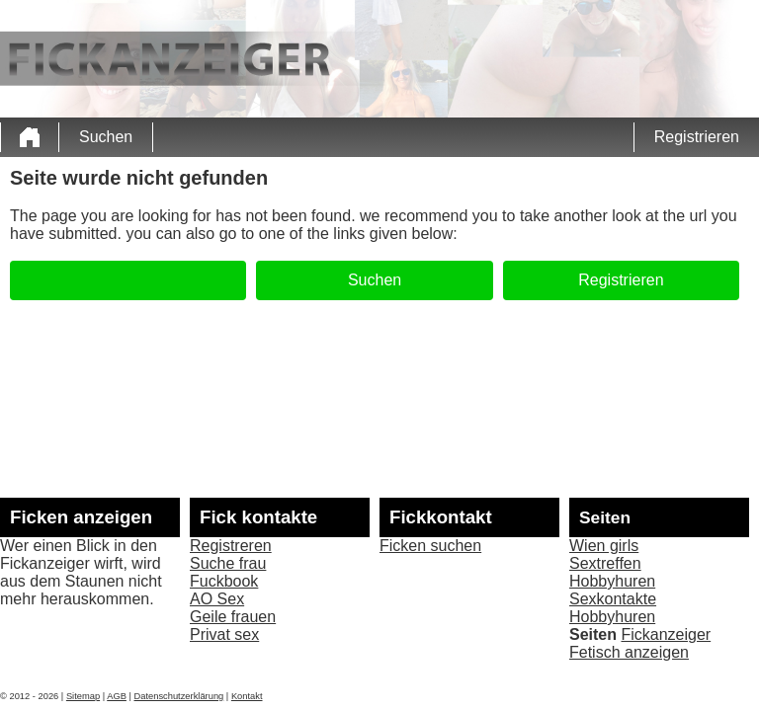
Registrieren (696, 136)
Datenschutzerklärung (179, 696)
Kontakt (247, 696)
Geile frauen (233, 616)
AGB (116, 696)
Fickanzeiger (666, 634)
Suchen (105, 136)
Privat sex (224, 634)
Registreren (231, 545)
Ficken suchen (430, 545)
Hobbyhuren (612, 581)
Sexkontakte (612, 599)
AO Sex (217, 599)
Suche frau (228, 563)
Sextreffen (605, 563)
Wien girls (603, 545)
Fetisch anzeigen (629, 652)
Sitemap (83, 696)
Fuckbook (224, 581)
